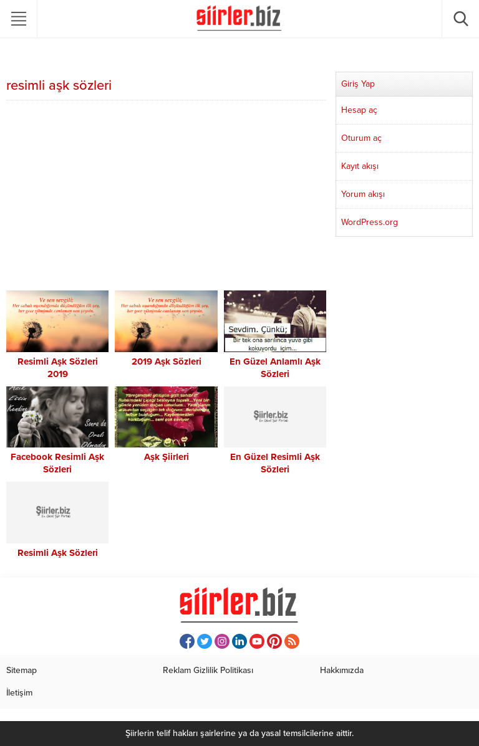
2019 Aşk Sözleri (166, 361)
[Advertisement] (166, 197)
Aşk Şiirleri (166, 456)
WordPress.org (369, 222)
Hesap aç (359, 110)
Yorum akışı (363, 194)
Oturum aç (361, 138)
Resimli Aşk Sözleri (57, 552)
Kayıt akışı (360, 166)
